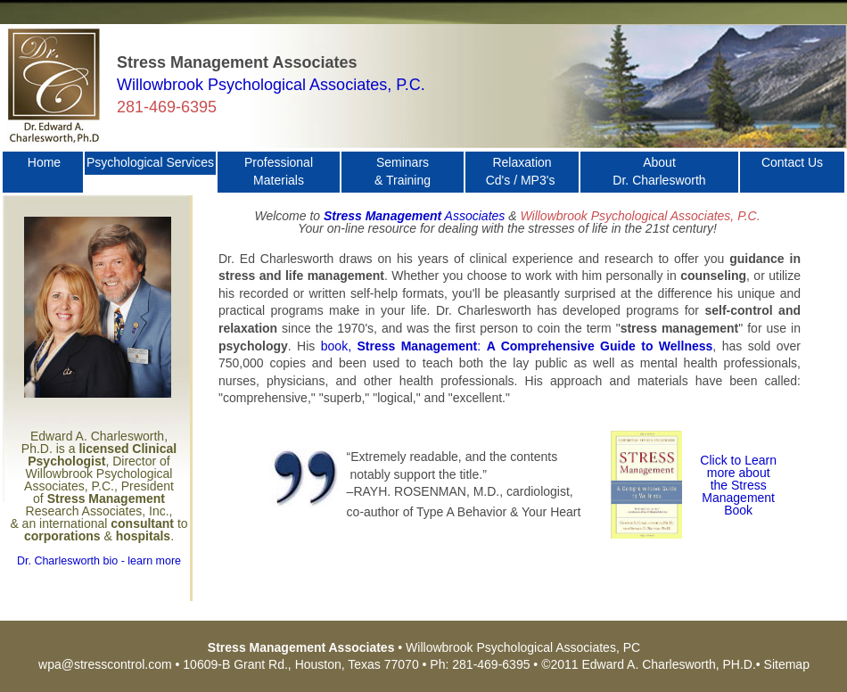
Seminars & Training (402, 171)
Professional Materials (278, 171)
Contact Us (792, 171)
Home (44, 171)
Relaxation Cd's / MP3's (522, 171)
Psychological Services (150, 162)
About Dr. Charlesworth (659, 171)
